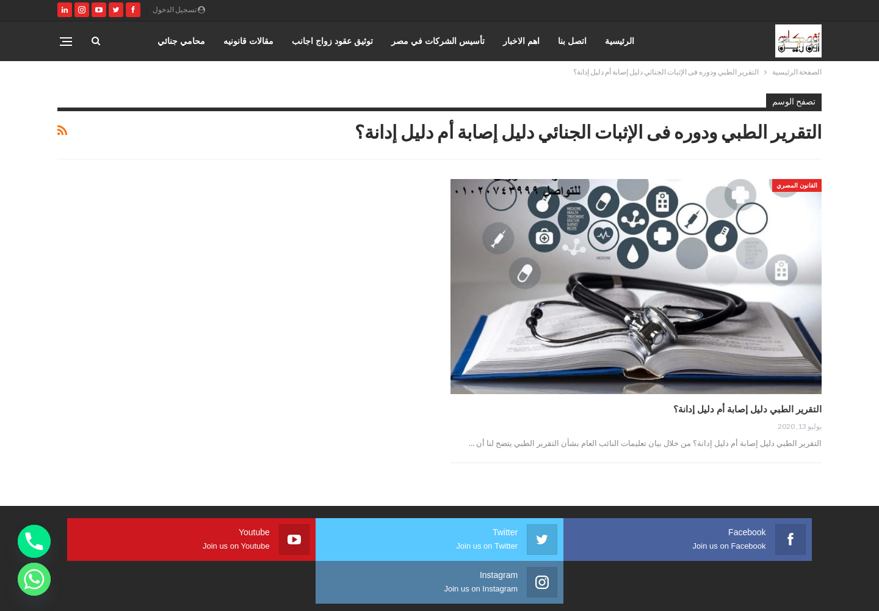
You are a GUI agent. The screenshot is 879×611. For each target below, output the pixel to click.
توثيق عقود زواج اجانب (332, 40)
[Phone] (34, 541)
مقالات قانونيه (248, 40)
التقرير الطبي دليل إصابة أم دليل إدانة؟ (747, 409)
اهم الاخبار (521, 40)
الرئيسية (619, 40)
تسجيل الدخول (179, 9)
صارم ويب (66, 591)
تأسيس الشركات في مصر (438, 40)
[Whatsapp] (34, 579)
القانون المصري (796, 185)
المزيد (194, 40)
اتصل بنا (572, 40)
